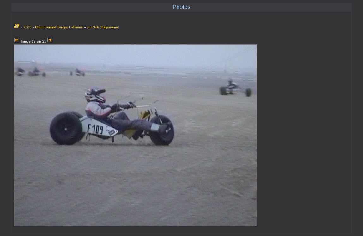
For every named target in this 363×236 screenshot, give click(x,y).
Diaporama (109, 27)
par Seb (93, 27)
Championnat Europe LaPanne (59, 27)
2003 (27, 27)
